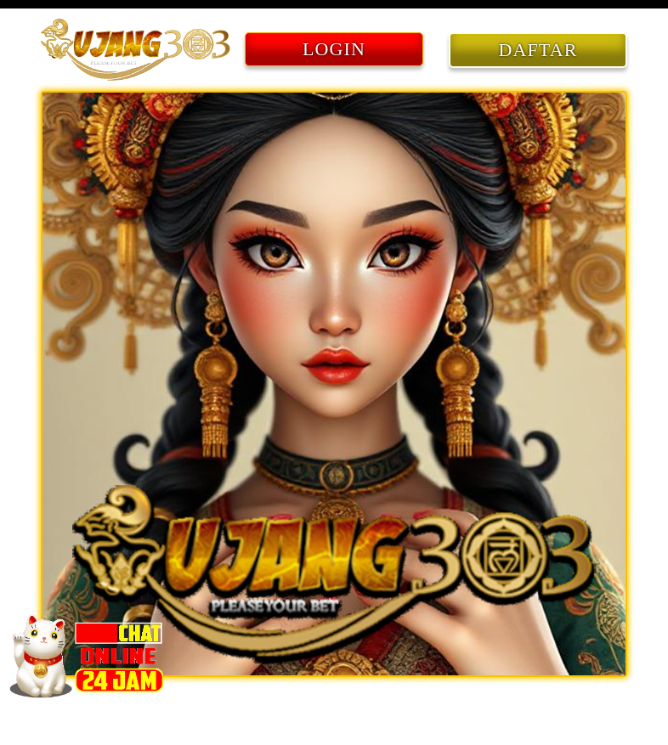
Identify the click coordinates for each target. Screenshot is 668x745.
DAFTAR (538, 49)
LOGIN (334, 48)
